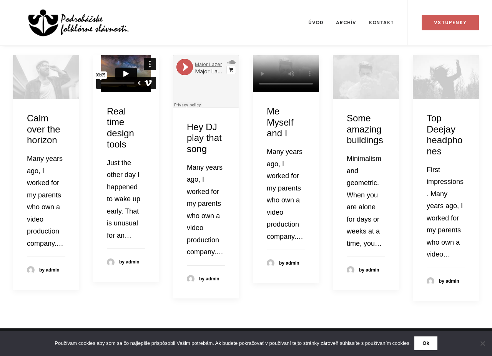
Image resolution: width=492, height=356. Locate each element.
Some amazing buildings (365, 129)
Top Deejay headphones (444, 134)
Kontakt (381, 22)
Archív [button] (346, 22)
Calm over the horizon (43, 129)
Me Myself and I (280, 122)
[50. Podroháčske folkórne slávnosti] (65, 22)
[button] (46, 77)
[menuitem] (316, 22)
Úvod (315, 22)
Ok (425, 343)
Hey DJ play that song (204, 138)
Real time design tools (120, 127)
